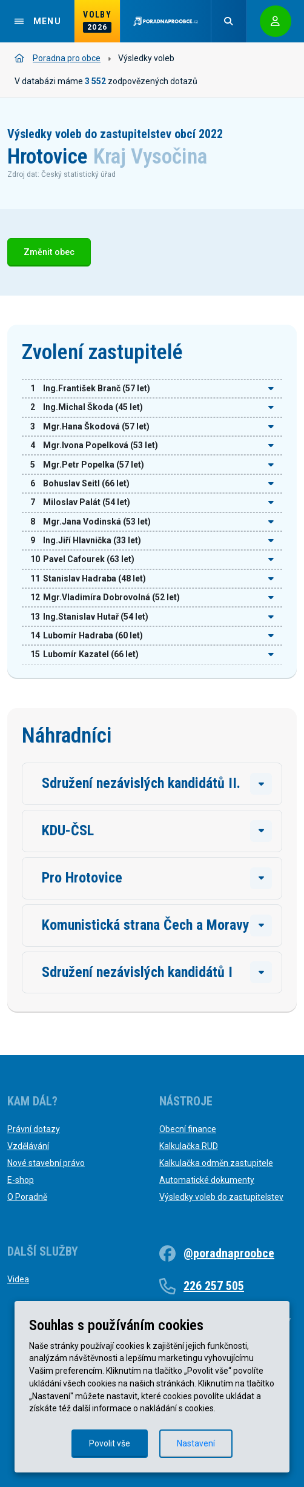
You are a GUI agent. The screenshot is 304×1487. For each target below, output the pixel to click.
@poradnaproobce (228, 1253)
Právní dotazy (33, 1129)
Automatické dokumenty (206, 1180)
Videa (18, 1279)
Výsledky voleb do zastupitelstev (221, 1197)
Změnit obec (49, 252)
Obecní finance (187, 1129)
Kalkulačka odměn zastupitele (216, 1163)
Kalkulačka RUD (188, 1146)
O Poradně (27, 1197)
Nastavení (196, 1443)
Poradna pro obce (58, 58)
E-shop (20, 1180)
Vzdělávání (28, 1146)
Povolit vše (109, 1443)
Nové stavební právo (46, 1163)
